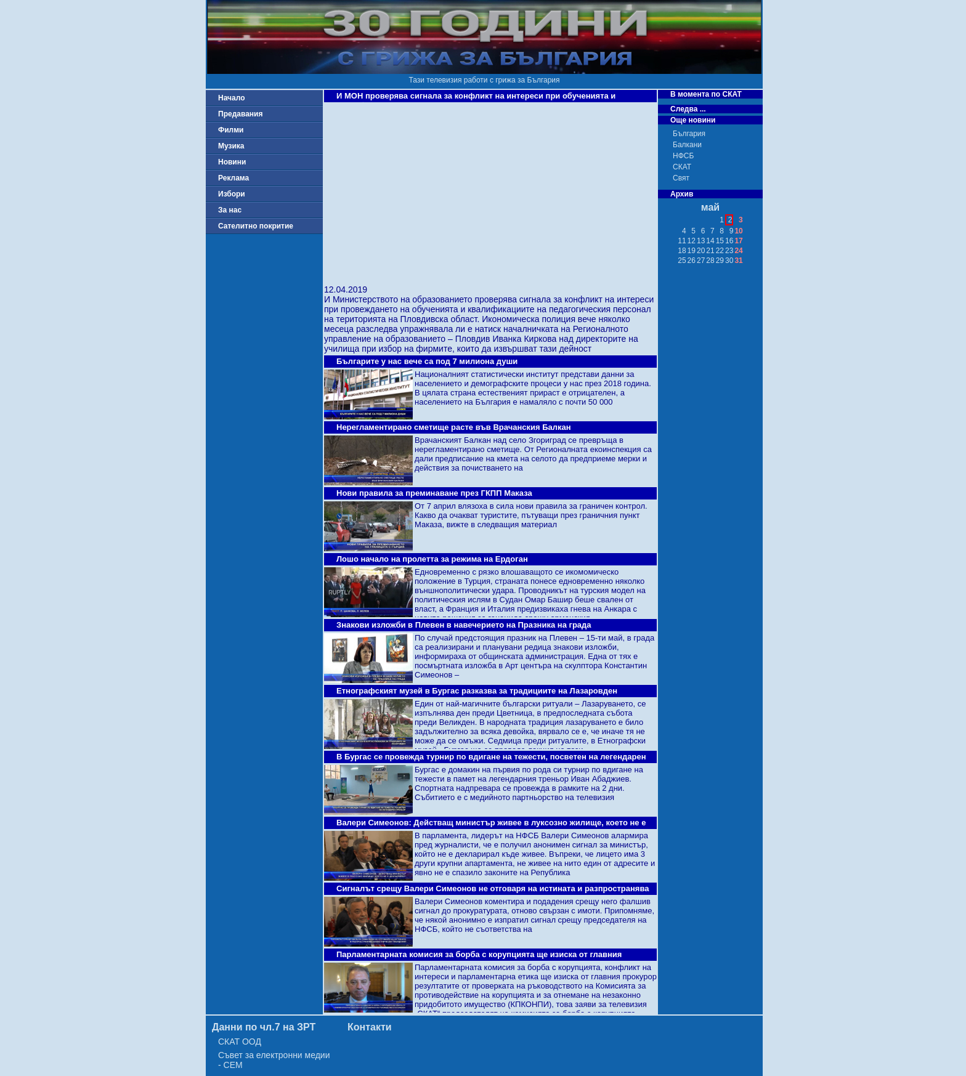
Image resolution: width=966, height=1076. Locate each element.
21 (710, 250)
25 (682, 260)
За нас (230, 210)
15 (720, 241)
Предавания (240, 114)
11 (682, 241)
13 (701, 241)
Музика (231, 146)
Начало (231, 98)
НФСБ (683, 156)
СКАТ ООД (239, 1041)
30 (729, 260)
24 (738, 250)
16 (729, 241)
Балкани (687, 144)
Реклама (233, 178)
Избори (231, 194)
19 (692, 250)
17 (738, 241)
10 (738, 231)
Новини (232, 162)
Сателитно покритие (255, 226)
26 (692, 260)
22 (720, 250)
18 (682, 250)
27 (701, 260)
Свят (681, 178)
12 (692, 241)
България (689, 133)
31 (738, 260)
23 (729, 250)
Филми (231, 130)
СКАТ (682, 167)
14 (710, 241)
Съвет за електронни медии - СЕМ (274, 1060)
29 (720, 260)
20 (701, 250)
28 (710, 260)
